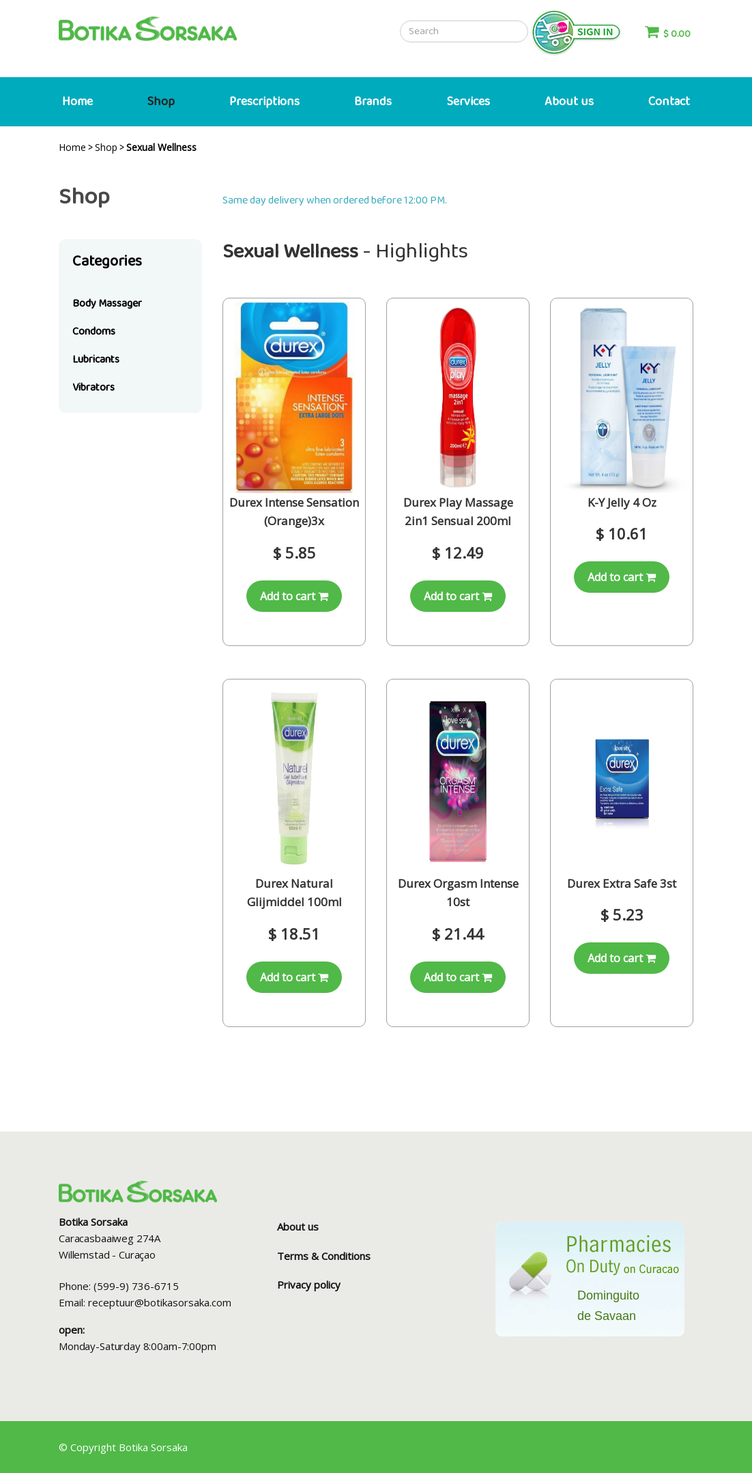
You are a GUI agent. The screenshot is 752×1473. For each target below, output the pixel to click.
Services (468, 101)
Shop (161, 101)
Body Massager (107, 303)
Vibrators (93, 387)
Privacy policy (309, 1284)
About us (569, 101)
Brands (373, 101)
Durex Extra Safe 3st (621, 883)
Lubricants (95, 359)
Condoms (93, 331)
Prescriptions (264, 101)
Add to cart (294, 596)
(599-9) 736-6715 (136, 1286)
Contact (669, 101)
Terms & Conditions (324, 1256)
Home (77, 101)
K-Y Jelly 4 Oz (622, 502)
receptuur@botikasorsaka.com (159, 1302)
